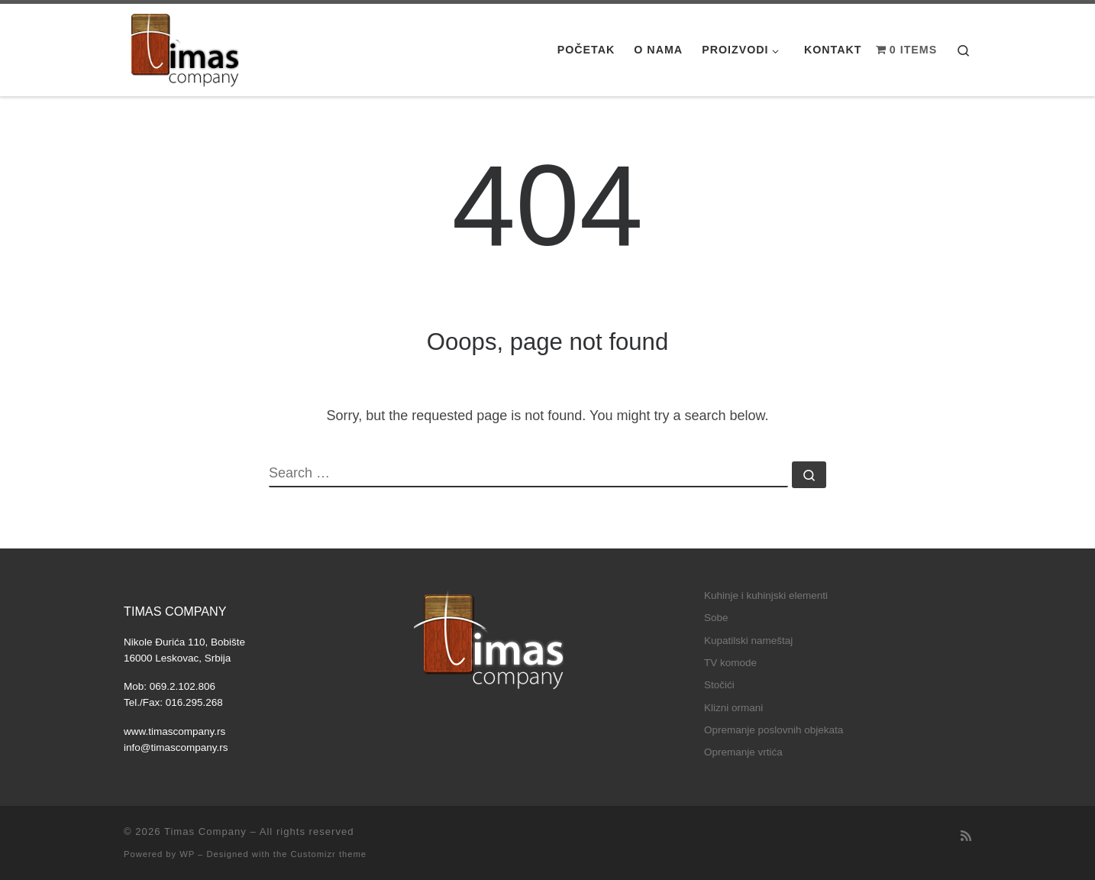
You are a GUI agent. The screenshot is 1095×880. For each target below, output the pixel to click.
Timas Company (205, 831)
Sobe (716, 617)
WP (187, 854)
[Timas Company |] (182, 49)
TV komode (730, 662)
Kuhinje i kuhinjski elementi (766, 595)
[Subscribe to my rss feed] (966, 836)
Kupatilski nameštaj (748, 640)
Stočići (719, 685)
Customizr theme (329, 854)
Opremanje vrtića (743, 752)
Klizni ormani (733, 707)
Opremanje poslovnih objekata (773, 730)
